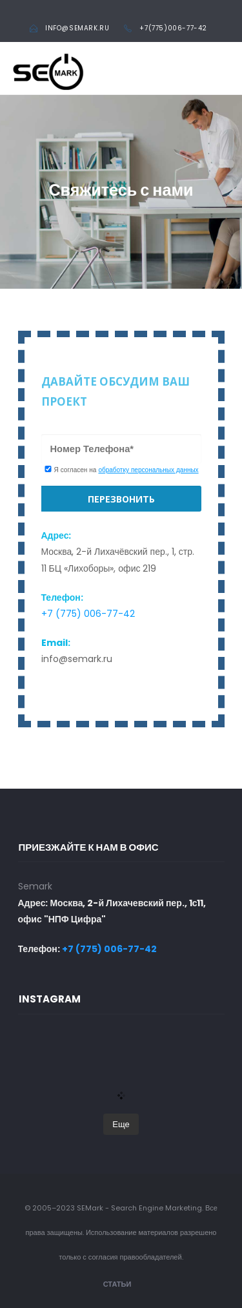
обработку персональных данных (148, 470)
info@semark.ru (77, 28)
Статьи (117, 1284)
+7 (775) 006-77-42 (88, 613)
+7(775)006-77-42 (173, 28)
